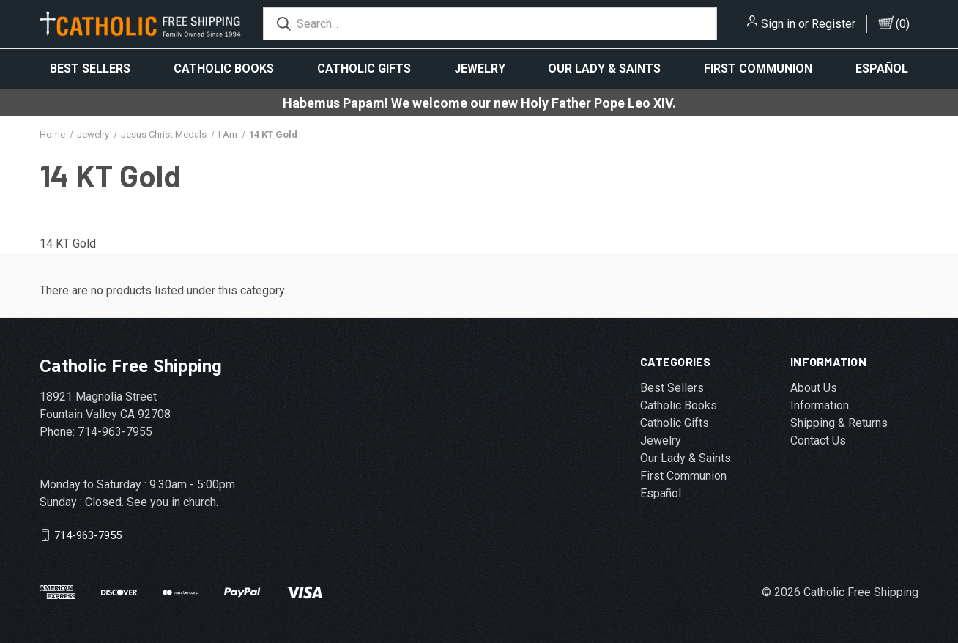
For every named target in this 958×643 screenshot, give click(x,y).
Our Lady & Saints (604, 68)
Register (833, 24)
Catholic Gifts (364, 68)
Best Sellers (90, 68)
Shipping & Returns (839, 423)
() (903, 24)
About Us (813, 388)
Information (819, 405)
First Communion (758, 68)
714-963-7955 (88, 535)
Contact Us (818, 440)
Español (881, 68)
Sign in (778, 24)
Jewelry (479, 68)
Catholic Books (224, 68)
